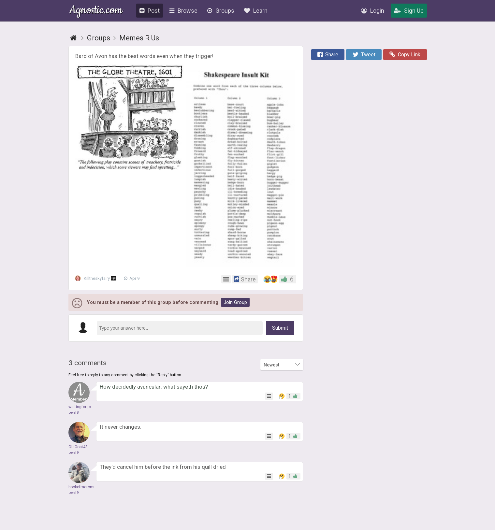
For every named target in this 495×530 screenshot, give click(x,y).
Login (372, 10)
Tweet (364, 54)
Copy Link (404, 54)
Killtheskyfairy (97, 278)
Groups (220, 10)
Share (327, 54)
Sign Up (409, 10)
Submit (280, 328)
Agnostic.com (96, 11)
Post (149, 10)
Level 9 (73, 452)
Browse (183, 10)
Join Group (235, 302)
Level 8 (73, 412)
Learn (256, 10)
